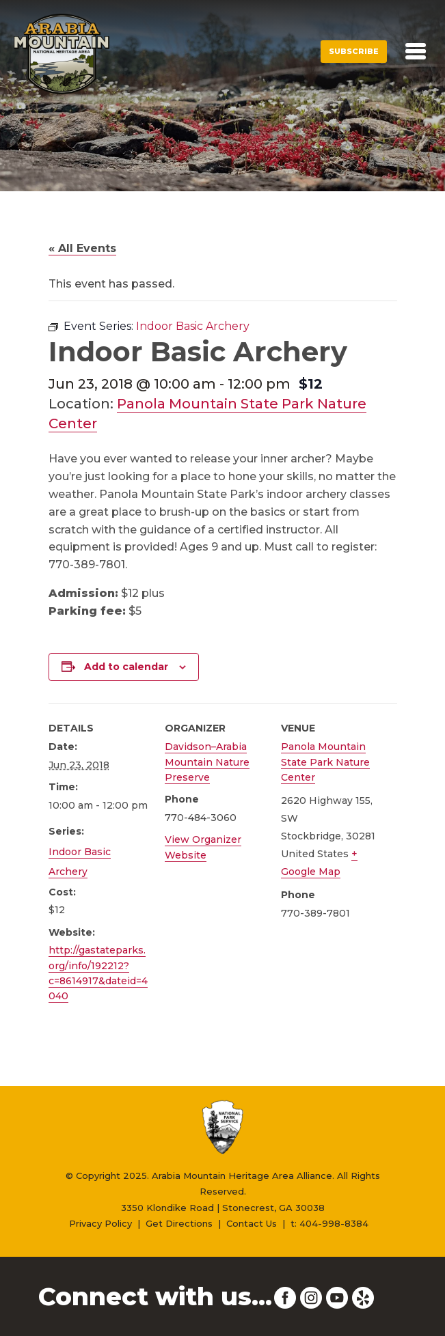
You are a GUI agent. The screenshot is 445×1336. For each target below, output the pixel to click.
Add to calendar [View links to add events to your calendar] (126, 666)
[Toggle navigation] (415, 51)
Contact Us (251, 1223)
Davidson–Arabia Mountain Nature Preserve (207, 761)
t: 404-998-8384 (329, 1223)
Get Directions (179, 1223)
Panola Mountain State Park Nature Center (325, 761)
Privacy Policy (100, 1223)
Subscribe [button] (354, 51)
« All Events (82, 248)
